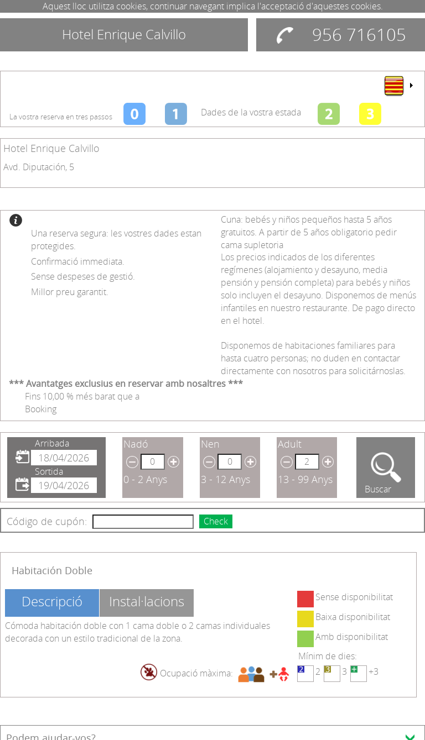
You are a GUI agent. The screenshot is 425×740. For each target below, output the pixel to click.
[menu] (398, 85)
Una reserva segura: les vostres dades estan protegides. (116, 239)
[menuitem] (398, 85)
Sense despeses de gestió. (83, 276)
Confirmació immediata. (78, 261)
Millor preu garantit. (69, 292)
